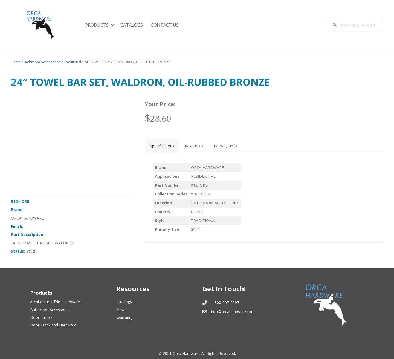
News (121, 309)
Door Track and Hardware (53, 325)
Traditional (72, 61)
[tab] (162, 145)
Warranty (124, 317)
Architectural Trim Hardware (55, 301)
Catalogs (131, 25)
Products (97, 25)
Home (16, 61)
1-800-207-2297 (225, 302)
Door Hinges (41, 317)
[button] (112, 25)
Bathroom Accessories (42, 61)
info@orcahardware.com (233, 311)
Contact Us (165, 25)
